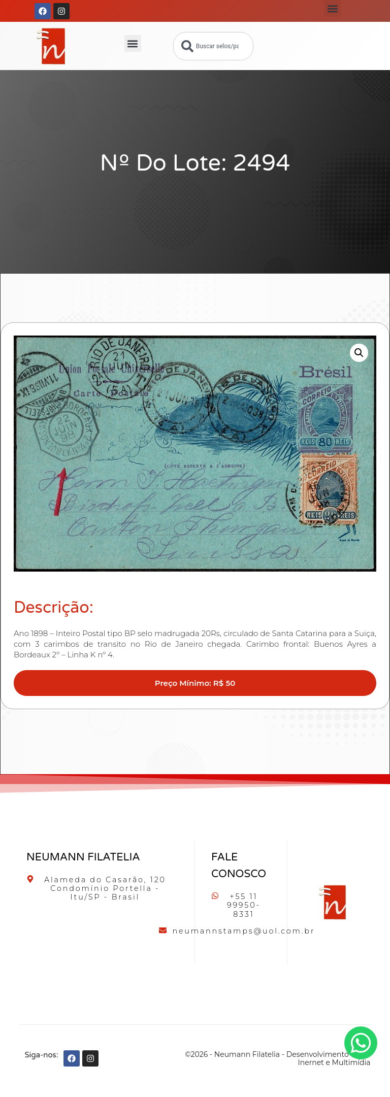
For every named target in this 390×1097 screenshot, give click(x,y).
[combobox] (213, 46)
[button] (332, 8)
